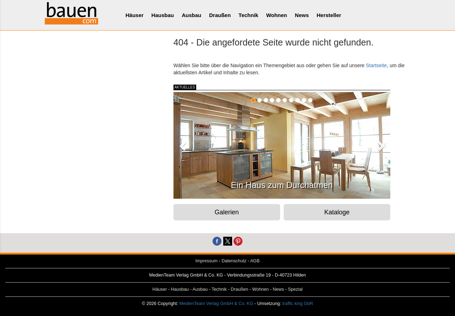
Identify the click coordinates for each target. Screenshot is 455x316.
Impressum (207, 260)
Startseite (376, 65)
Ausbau (191, 15)
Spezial (295, 289)
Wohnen (276, 15)
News (302, 15)
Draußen (220, 15)
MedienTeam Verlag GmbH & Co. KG (216, 303)
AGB (255, 260)
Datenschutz (233, 260)
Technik (248, 15)
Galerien (227, 212)
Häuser (134, 15)
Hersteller (329, 15)
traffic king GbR (297, 303)
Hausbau (162, 15)
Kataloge (336, 212)
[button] (181, 144)
